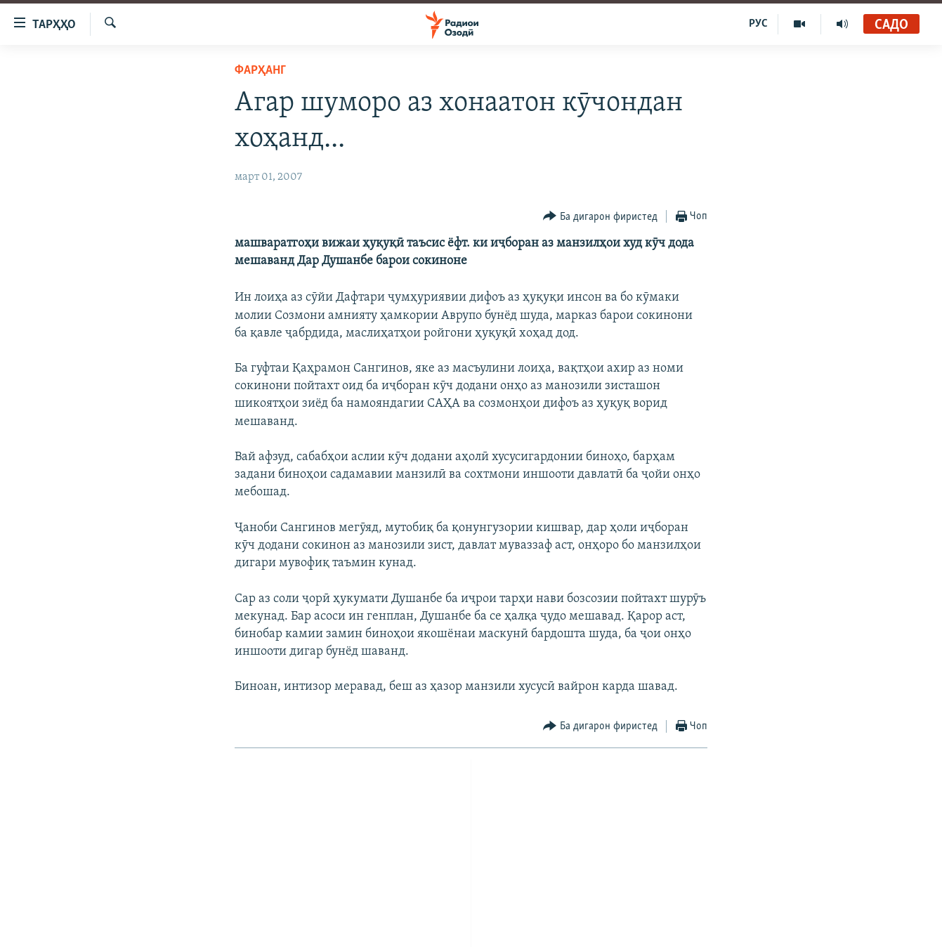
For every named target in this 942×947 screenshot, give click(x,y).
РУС (758, 24)
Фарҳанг (260, 70)
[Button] (600, 216)
